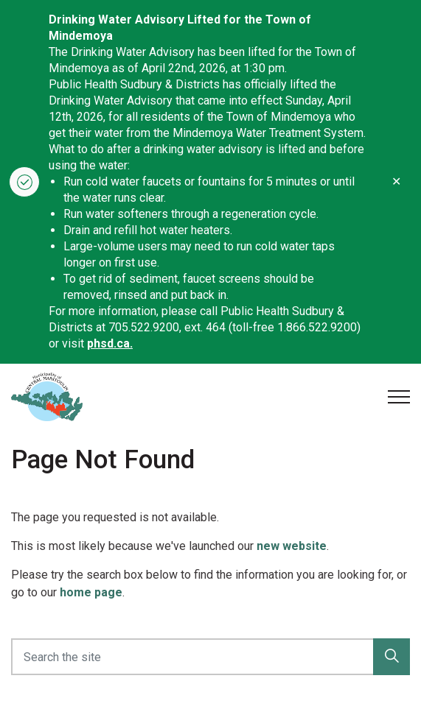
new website (292, 546)
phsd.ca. (110, 343)
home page (91, 592)
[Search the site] (210, 656)
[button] (391, 656)
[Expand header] (399, 397)
